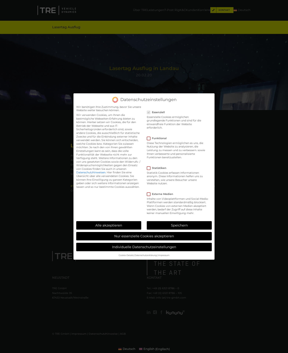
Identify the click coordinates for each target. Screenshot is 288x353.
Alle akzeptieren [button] (108, 225)
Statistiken (158, 168)
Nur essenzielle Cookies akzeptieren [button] (144, 236)
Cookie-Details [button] (126, 255)
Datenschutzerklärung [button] (146, 255)
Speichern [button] (179, 225)
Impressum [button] (164, 255)
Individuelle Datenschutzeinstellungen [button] (144, 247)
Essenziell (157, 112)
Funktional (158, 138)
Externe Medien (161, 194)
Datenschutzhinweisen (90, 172)
